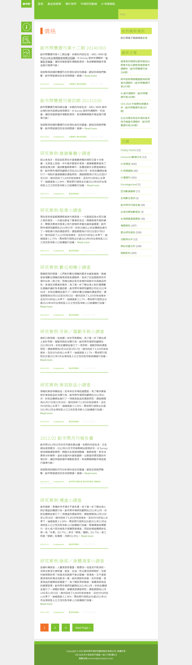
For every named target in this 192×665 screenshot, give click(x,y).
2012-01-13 (44, 544)
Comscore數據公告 (131, 157)
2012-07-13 (44, 250)
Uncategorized (129, 184)
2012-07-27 (44, 193)
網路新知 (97, 481)
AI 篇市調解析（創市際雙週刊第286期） (134, 95)
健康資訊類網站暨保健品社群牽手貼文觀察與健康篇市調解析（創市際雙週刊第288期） (135, 66)
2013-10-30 (44, 136)
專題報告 (125, 225)
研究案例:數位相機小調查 (65, 267)
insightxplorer (58, 84)
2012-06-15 (44, 315)
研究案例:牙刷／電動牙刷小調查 (72, 331)
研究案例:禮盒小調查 (61, 500)
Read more (91, 75)
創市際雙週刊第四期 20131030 (71, 100)
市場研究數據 (89, 4)
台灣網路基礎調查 (130, 218)
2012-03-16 (44, 421)
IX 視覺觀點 (108, 4)
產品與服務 (54, 4)
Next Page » (83, 628)
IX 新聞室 (125, 164)
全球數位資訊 (128, 198)
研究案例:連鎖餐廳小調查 (65, 153)
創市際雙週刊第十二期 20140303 (73, 48)
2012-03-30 (44, 368)
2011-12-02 (44, 612)
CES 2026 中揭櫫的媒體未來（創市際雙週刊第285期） (135, 107)
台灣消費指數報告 (130, 212)
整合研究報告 (82, 84)
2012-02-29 (44, 481)
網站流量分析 (128, 246)
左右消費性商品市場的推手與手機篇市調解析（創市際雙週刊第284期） (135, 121)
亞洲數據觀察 (128, 191)
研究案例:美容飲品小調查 (65, 385)
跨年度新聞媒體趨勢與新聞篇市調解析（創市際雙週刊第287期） (135, 82)
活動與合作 (127, 239)
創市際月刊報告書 (75, 481)
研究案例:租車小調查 (61, 210)
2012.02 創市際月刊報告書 (67, 438)
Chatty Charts (128, 150)
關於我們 (70, 4)
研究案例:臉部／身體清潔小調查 (72, 561)
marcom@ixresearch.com (100, 658)
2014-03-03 (44, 84)
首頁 (40, 4)
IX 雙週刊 (72, 84)
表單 (145, 38)
